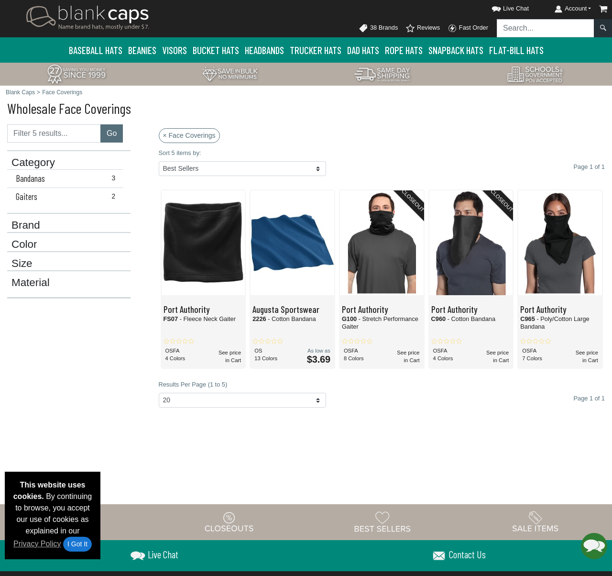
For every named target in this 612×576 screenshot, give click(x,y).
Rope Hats (404, 50)
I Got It (77, 544)
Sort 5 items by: (180, 152)
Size (22, 263)
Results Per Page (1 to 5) (193, 384)
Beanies (142, 50)
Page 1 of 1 (589, 398)
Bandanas (68, 178)
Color (24, 244)
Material (30, 282)
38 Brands (378, 28)
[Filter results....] (54, 133)
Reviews (422, 28)
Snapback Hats (455, 50)
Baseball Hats (95, 50)
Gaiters (68, 196)
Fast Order (468, 28)
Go (112, 133)
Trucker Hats (315, 50)
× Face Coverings (189, 135)
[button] (501, 7)
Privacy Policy (37, 544)
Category (33, 162)
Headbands (264, 50)
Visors (174, 50)
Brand (25, 225)
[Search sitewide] (545, 28)
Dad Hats (363, 50)
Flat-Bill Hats (516, 50)
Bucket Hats (216, 50)
